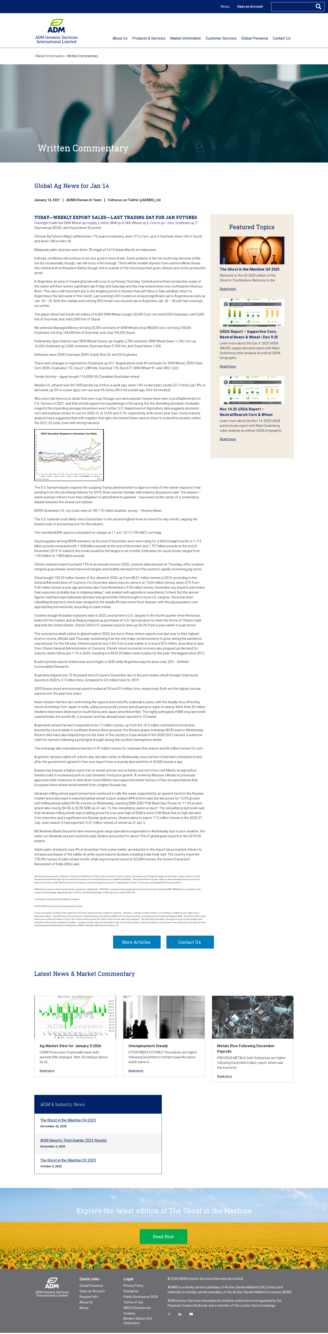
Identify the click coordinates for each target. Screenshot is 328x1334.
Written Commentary (82, 56)
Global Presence (91, 1287)
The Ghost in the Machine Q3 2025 (68, 1161)
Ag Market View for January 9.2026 (70, 1047)
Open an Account (250, 6)
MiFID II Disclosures (137, 1309)
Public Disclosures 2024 (141, 1298)
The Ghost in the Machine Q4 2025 (250, 269)
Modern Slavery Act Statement (138, 1322)
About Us (86, 1303)
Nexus (225, 6)
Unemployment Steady (148, 1047)
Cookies (129, 1314)
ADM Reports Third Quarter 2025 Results (73, 1141)
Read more (228, 289)
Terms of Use (133, 1303)
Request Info (89, 1298)
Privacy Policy (133, 1287)
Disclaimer (131, 1292)
